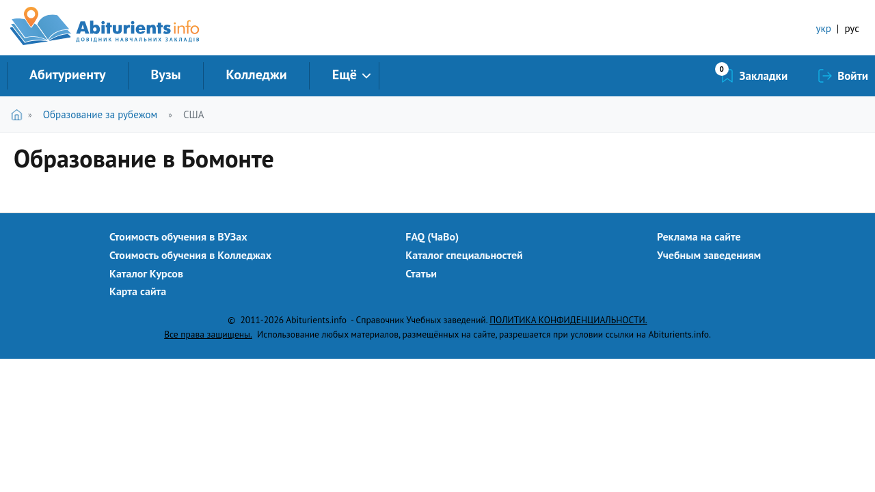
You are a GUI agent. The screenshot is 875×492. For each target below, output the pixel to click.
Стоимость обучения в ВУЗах (178, 236)
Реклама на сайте (699, 236)
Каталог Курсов (146, 273)
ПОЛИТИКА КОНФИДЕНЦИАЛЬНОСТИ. (568, 320)
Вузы (166, 74)
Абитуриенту (67, 74)
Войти (852, 75)
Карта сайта (137, 291)
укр (823, 28)
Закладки (764, 75)
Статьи (421, 273)
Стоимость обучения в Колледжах (190, 255)
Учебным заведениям (709, 255)
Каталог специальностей (464, 255)
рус (851, 28)
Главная (19, 114)
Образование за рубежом (100, 114)
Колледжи (256, 74)
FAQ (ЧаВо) (432, 236)
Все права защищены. (208, 334)
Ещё (344, 74)
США (193, 114)
